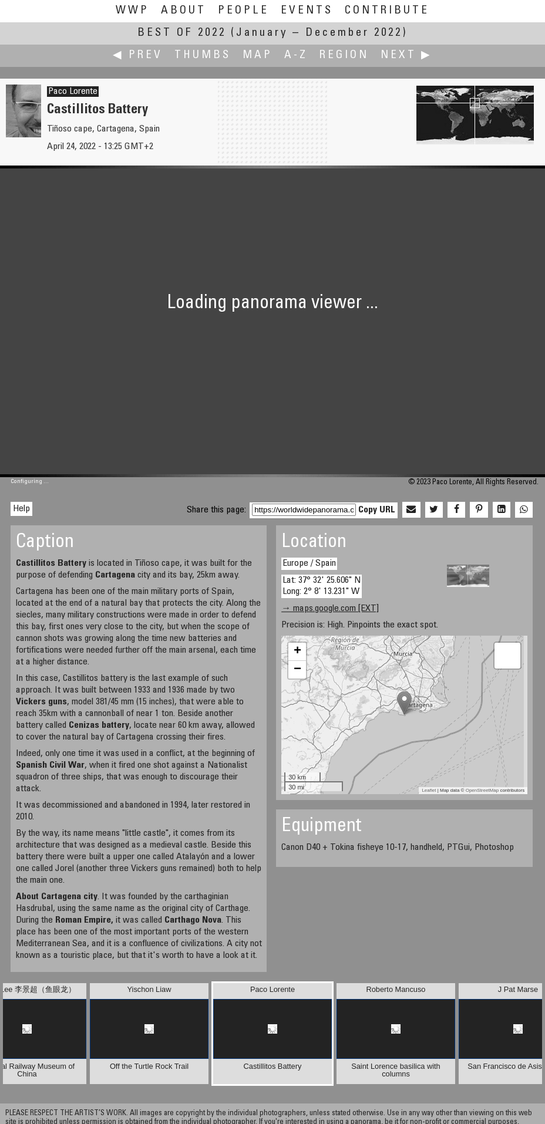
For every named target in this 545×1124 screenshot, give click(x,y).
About (183, 10)
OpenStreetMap (482, 790)
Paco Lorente (72, 91)
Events (307, 10)
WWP (132, 10)
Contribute (387, 10)
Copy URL (376, 510)
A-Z (296, 55)
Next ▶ (406, 55)
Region (344, 55)
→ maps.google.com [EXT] (330, 608)
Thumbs (202, 55)
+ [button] (297, 651)
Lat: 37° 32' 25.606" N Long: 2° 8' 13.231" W (321, 586)
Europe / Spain (309, 563)
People (243, 10)
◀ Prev (138, 55)
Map (257, 55)
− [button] (297, 670)
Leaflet (429, 790)
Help (21, 509)
